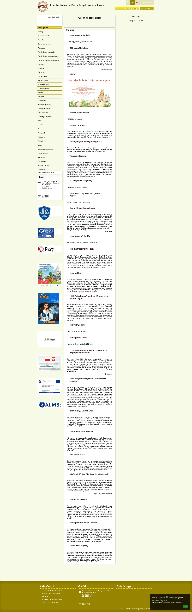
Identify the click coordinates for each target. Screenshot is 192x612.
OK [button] (186, 606)
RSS (122, 609)
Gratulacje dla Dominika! (50, 602)
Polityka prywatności (147, 609)
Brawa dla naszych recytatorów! (52, 590)
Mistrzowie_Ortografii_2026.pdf (77, 187)
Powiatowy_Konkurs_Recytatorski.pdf (79, 42)
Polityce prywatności (176, 602)
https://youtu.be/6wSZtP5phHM (77, 331)
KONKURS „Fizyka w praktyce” (52, 599)
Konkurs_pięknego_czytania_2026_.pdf (80, 344)
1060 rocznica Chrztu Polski (51, 593)
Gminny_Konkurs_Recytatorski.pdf (78, 202)
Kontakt (127, 609)
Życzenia (45, 596)
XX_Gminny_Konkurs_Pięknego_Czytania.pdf (82, 242)
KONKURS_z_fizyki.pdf (74, 119)
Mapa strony (135, 609)
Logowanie (146, 2)
